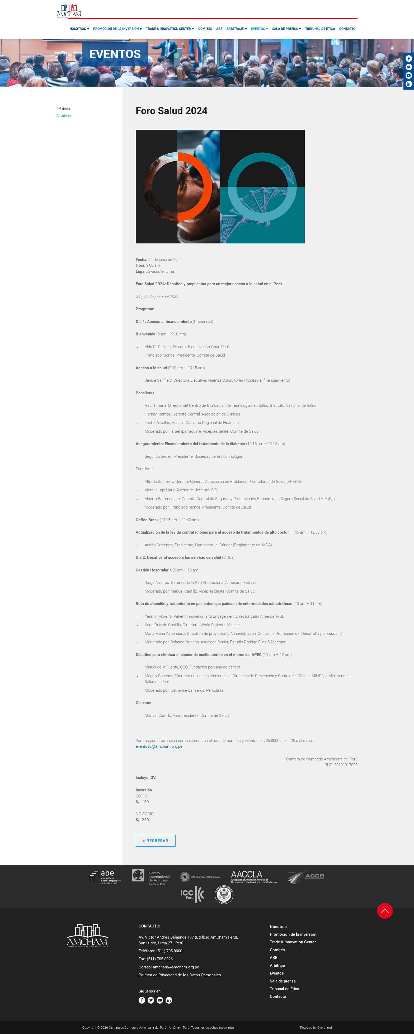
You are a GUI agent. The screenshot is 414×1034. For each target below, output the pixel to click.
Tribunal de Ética (320, 29)
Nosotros (78, 29)
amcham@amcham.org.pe (176, 967)
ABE (219, 29)
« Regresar (155, 840)
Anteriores (64, 115)
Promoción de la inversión (116, 29)
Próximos (63, 109)
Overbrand (324, 1028)
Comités (205, 29)
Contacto (347, 29)
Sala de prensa (285, 29)
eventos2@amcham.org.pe (159, 746)
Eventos (258, 29)
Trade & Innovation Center (168, 29)
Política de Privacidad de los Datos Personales (180, 975)
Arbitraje (235, 29)
